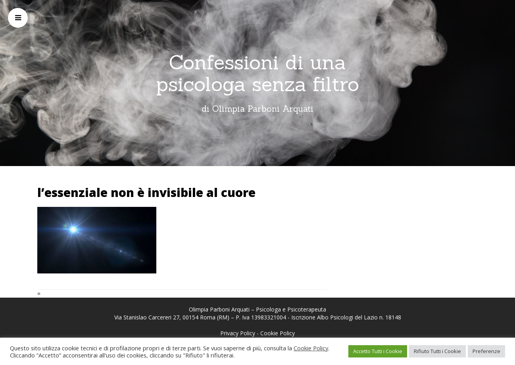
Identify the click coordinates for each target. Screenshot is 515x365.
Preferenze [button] (486, 351)
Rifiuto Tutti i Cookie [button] (437, 351)
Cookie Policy (277, 333)
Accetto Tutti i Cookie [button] (377, 351)
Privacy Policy (237, 333)
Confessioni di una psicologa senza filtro (257, 73)
